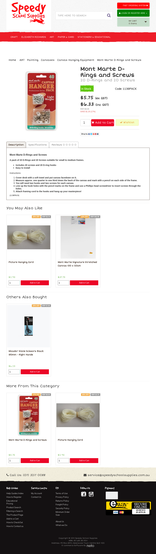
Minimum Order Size (63, 513)
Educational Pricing (11, 502)
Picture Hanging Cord (21, 262)
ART (52, 37)
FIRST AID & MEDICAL (116, 48)
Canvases (48, 60)
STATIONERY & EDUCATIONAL (94, 37)
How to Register (13, 497)
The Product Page (14, 515)
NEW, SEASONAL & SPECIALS (27, 48)
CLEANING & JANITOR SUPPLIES (82, 48)
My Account (36, 493)
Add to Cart (102, 122)
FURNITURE (138, 48)
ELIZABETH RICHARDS (33, 37)
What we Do (61, 525)
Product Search (13, 507)
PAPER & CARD (66, 37)
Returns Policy (62, 501)
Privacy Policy (62, 497)
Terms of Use (62, 493)
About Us (60, 521)
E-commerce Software (72, 546)
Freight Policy (62, 504)
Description (16, 144)
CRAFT (14, 37)
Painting (32, 60)
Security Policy (62, 508)
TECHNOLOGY (53, 48)
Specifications (37, 144)
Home (12, 60)
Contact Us (36, 497)
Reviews (63, 144)
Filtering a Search (14, 511)
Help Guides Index (14, 493)
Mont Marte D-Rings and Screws (119, 60)
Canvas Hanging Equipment (75, 60)
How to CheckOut (14, 522)
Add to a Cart (12, 518)
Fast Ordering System (135, 5)
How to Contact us (14, 526)
